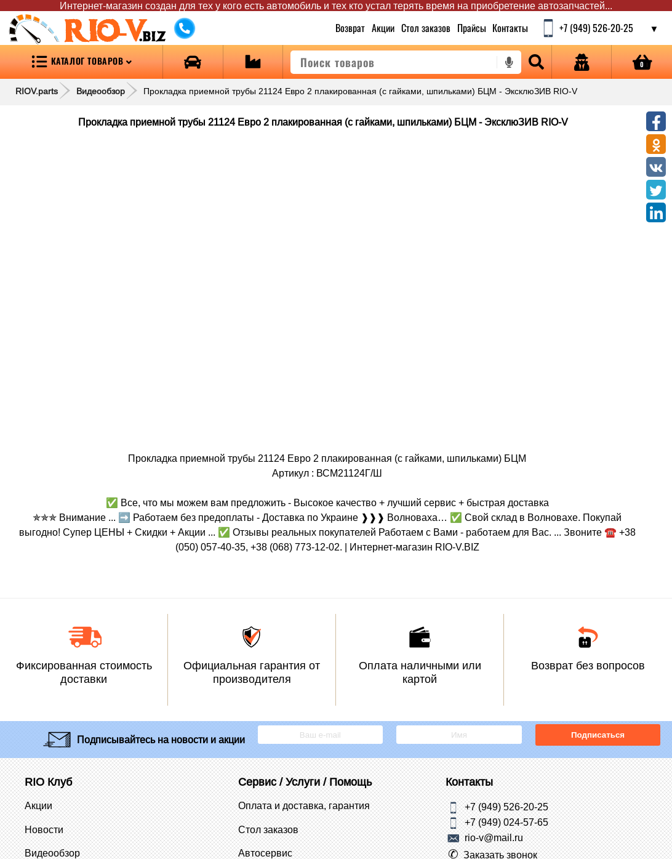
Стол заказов (425, 27)
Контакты (511, 27)
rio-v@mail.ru (494, 837)
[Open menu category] (81, 62)
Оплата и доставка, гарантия (304, 805)
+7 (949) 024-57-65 (506, 822)
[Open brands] (193, 62)
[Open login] (582, 62)
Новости (44, 829)
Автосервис (265, 852)
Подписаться (598, 735)
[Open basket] (642, 62)
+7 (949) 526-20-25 (506, 806)
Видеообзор (100, 91)
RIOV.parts (36, 91)
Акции (383, 27)
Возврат (351, 27)
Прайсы (471, 27)
